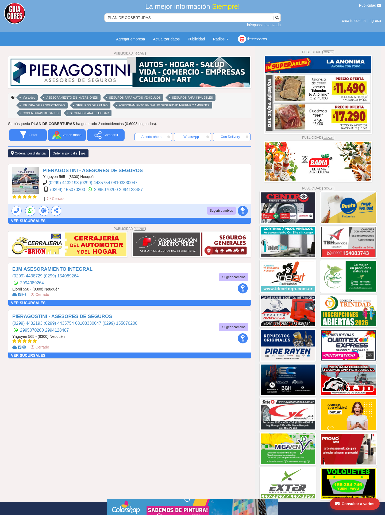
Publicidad (370, 5)
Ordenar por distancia (28, 153)
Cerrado (56, 198)
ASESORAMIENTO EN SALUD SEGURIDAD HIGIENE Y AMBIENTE (164, 105)
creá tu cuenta (354, 20)
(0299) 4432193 (64, 182)
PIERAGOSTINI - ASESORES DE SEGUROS (93, 170)
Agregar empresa (130, 39)
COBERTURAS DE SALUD (41, 113)
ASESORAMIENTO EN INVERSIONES (72, 97)
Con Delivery (234, 137)
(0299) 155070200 (68, 189)
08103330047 (124, 182)
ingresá (375, 20)
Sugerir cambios (221, 210)
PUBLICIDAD (130, 53)
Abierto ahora (155, 137)
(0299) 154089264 (61, 276)
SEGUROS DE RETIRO (92, 105)
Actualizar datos (166, 39)
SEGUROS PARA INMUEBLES (192, 97)
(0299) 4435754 (95, 182)
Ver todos (29, 97)
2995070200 (106, 189)
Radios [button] (220, 39)
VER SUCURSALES (28, 221)
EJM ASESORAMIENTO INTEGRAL (52, 269)
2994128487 (131, 189)
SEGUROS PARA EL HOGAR (89, 113)
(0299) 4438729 (28, 276)
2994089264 (32, 283)
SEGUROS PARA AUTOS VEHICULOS (135, 97)
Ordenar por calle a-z (69, 153)
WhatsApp (196, 137)
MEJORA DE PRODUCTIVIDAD (44, 105)
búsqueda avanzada (264, 25)
